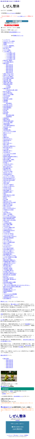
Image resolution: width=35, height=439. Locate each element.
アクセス (21, 435)
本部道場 (17, 420)
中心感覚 (21, 346)
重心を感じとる (15, 304)
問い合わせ (15, 435)
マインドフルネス (13, 13)
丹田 (2, 314)
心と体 (2, 319)
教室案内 (26, 435)
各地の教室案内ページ (15, 32)
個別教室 (4, 393)
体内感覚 (27, 324)
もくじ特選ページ (21, 16)
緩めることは (4, 301)
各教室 (11, 391)
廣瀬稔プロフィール (18, 35)
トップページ (10, 435)
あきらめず (28, 345)
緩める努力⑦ (4, 355)
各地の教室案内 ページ (18, 396)
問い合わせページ (6, 407)
